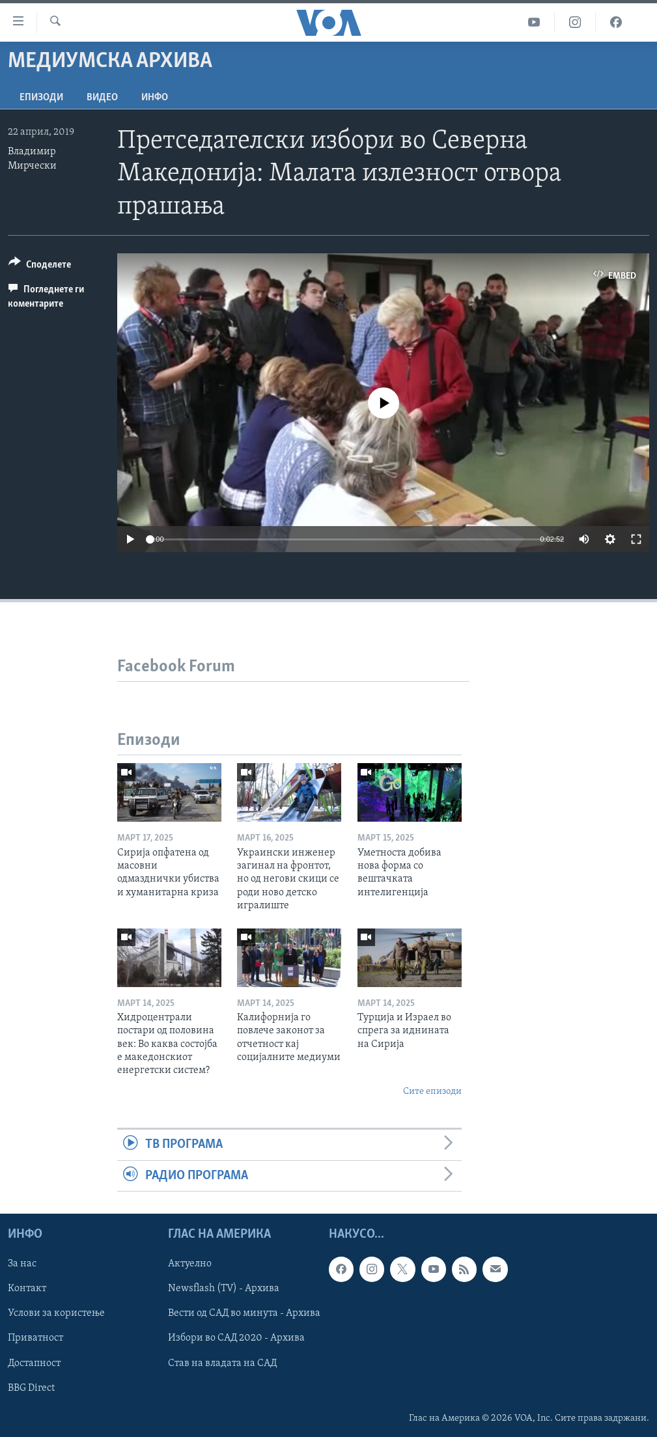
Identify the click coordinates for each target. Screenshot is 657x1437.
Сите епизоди (432, 1091)
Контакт (27, 1288)
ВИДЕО (102, 97)
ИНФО (154, 97)
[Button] (39, 266)
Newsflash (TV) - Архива (223, 1288)
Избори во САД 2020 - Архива (236, 1338)
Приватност (35, 1338)
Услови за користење (56, 1313)
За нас (22, 1264)
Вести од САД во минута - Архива (244, 1313)
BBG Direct (31, 1387)
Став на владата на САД (222, 1363)
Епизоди (41, 97)
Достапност (34, 1363)
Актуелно (190, 1264)
